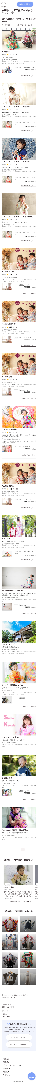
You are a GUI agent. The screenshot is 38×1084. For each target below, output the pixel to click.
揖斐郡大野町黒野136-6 (10, 598)
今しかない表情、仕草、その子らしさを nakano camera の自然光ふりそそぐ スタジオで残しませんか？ (19, 594)
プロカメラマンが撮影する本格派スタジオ (15, 833)
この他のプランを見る (28, 76)
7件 (17, 54)
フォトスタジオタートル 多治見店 (16, 107)
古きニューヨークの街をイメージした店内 (15, 167)
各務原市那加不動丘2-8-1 (10, 492)
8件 (17, 379)
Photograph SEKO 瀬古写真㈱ (15, 830)
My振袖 (6, 1068)
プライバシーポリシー (12, 1065)
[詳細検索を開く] (32, 1076)
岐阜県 (13, 997)
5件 (17, 164)
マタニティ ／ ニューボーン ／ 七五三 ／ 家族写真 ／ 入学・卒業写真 (19, 786)
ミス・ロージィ (8, 539)
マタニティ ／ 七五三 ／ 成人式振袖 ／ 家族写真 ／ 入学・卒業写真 (19, 117)
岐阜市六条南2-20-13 (9, 277)
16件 (17, 219)
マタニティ (6, 1016)
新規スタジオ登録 (8, 1007)
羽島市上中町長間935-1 (10, 650)
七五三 (4, 1014)
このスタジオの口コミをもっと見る (21, 901)
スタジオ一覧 (5, 997)
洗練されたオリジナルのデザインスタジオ (15, 222)
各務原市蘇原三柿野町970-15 (12, 170)
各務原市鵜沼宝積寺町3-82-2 (11, 439)
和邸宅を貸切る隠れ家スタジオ (11, 647)
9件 (17, 327)
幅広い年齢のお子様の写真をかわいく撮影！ (15, 112)
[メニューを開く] (36, 4)
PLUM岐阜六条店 (8, 272)
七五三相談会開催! (7, 57)
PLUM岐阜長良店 (8, 324)
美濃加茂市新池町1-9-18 (10, 544)
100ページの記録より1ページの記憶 (13, 541)
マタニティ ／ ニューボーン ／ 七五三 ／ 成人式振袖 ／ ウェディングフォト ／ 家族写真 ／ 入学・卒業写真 (19, 62)
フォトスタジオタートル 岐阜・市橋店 (17, 217)
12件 (17, 489)
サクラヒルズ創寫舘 (10, 429)
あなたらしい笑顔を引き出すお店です (13, 740)
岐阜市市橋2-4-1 (8, 225)
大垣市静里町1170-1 (9, 690)
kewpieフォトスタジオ (11, 737)
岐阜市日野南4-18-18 (9, 60)
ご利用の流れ (6, 1004)
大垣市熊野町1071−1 (9, 382)
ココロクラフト (8, 778)
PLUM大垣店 (7, 377)
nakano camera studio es (12, 591)
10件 (17, 432)
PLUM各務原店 (8, 486)
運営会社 (6, 1059)
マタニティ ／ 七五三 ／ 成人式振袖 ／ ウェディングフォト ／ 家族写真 (19, 745)
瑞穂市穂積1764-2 (8, 783)
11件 (17, 109)
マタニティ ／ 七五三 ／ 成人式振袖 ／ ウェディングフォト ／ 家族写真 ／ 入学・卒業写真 (19, 442)
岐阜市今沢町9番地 (8, 835)
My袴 (6, 1072)
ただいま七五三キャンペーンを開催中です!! (15, 688)
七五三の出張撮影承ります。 (10, 781)
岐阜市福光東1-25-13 (9, 330)
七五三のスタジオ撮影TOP (21, 995)
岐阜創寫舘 (6, 52)
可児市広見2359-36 (9, 742)
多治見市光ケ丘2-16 (9, 115)
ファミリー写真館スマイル (12, 685)
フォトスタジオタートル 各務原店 (16, 162)
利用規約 (6, 1062)
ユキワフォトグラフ (10, 644)
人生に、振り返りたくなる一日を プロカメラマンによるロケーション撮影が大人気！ (19, 435)
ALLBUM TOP (6, 995)
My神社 (6, 1075)
